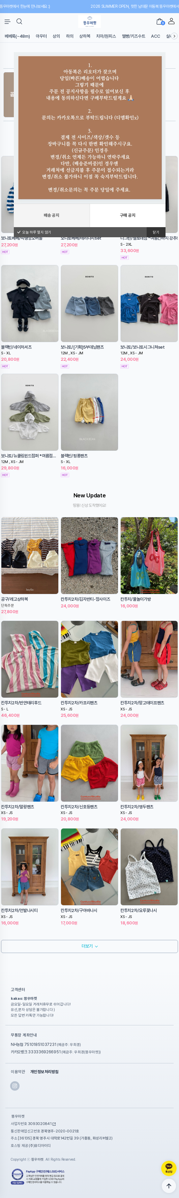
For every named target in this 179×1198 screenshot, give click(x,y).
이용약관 (18, 1071)
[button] (19, 21)
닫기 (156, 270)
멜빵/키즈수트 (133, 36)
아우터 (41, 36)
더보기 (87, 946)
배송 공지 (51, 253)
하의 (69, 36)
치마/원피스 (106, 36)
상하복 (84, 36)
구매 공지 (128, 253)
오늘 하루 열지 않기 (34, 270)
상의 (56, 36)
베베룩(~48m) (17, 36)
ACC (155, 36)
